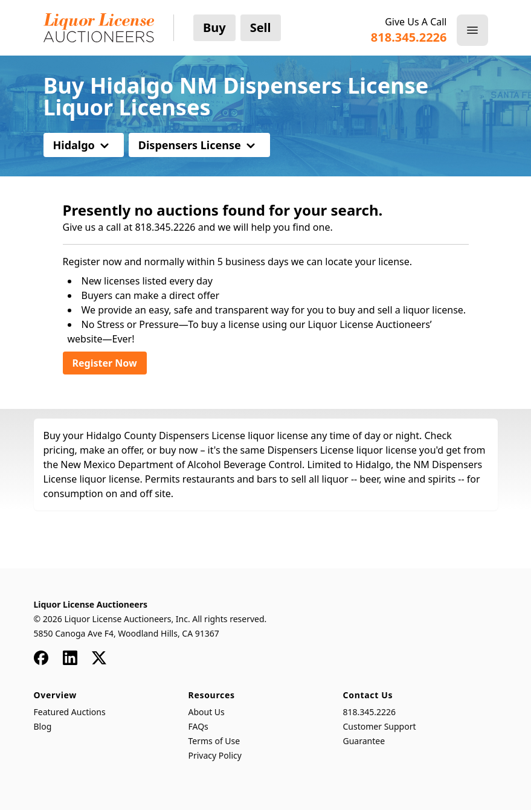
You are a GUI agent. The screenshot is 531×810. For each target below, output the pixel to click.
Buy (214, 27)
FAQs (198, 726)
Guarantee (364, 741)
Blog (43, 726)
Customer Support (379, 726)
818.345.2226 (369, 712)
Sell (260, 27)
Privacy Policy (215, 755)
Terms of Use (214, 741)
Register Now (104, 363)
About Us (206, 712)
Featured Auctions (70, 712)
